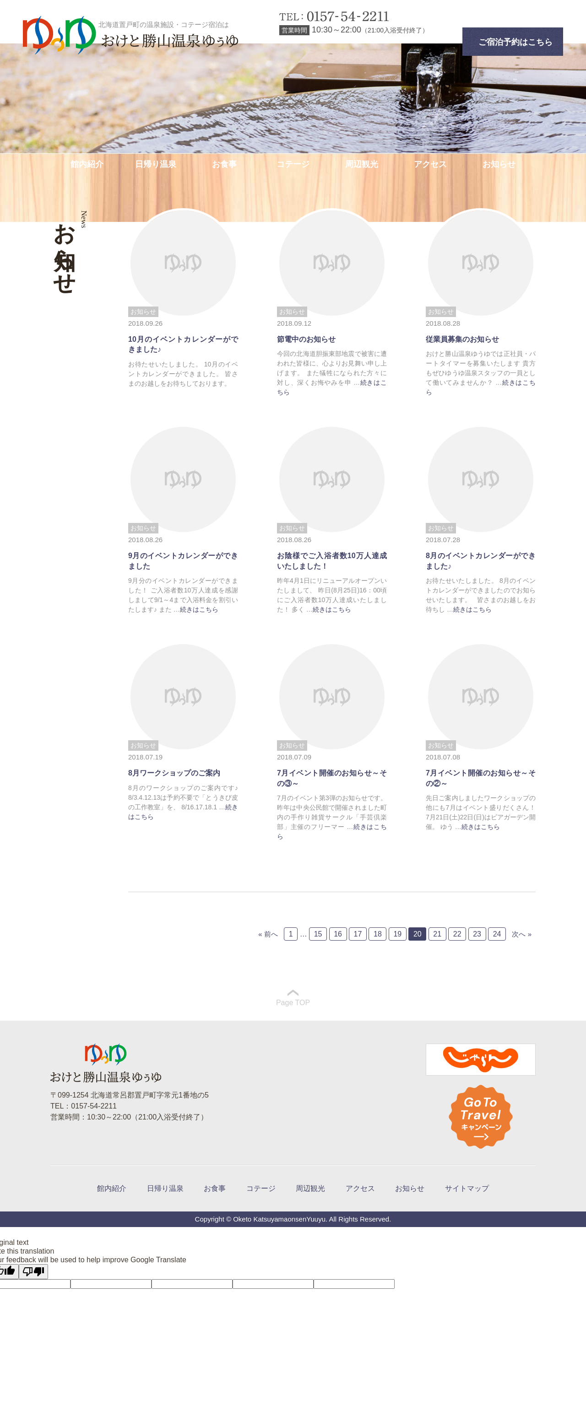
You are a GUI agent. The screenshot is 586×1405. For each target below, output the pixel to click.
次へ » (522, 934)
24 (497, 934)
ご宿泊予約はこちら (515, 42)
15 (318, 934)
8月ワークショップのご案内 (174, 773)
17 (358, 934)
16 (338, 934)
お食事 (224, 164)
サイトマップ (467, 1188)
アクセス (430, 164)
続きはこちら (199, 609)
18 (378, 934)
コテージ (293, 164)
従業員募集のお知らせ (462, 339)
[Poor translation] (33, 1271)
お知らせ (499, 164)
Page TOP (293, 998)
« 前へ (268, 934)
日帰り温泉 (155, 164)
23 (477, 934)
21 (437, 934)
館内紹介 (87, 164)
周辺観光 (361, 164)
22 (457, 934)
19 (397, 934)
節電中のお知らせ (306, 339)
